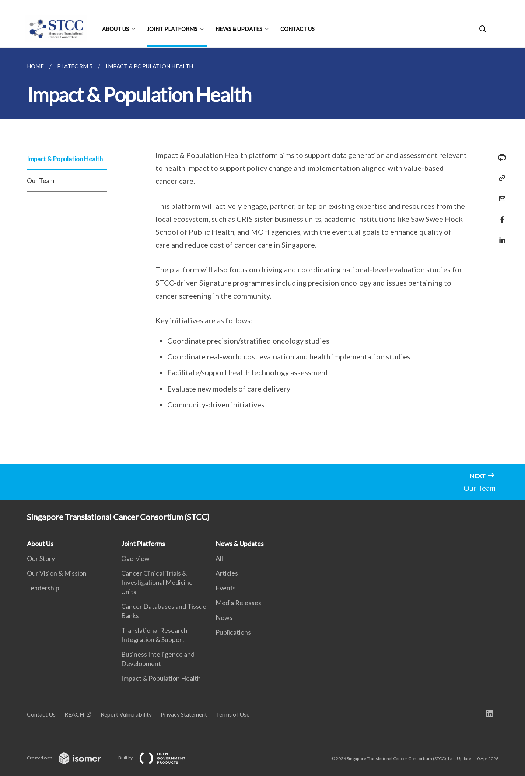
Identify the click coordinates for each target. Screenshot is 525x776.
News (224, 617)
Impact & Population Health (65, 159)
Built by (157, 758)
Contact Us (297, 28)
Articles (227, 573)
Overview (135, 558)
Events (226, 588)
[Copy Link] (500, 178)
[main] (262, 256)
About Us (115, 28)
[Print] (500, 157)
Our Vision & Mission (57, 573)
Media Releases (238, 603)
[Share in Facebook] (500, 214)
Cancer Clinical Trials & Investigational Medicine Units (157, 582)
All (219, 558)
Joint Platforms (172, 28)
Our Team (41, 180)
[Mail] (500, 194)
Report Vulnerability (126, 714)
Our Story (41, 558)
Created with (70, 758)
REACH (74, 714)
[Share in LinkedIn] (500, 235)
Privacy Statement (184, 714)
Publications (233, 632)
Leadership (43, 588)
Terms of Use (232, 714)
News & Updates (239, 28)
